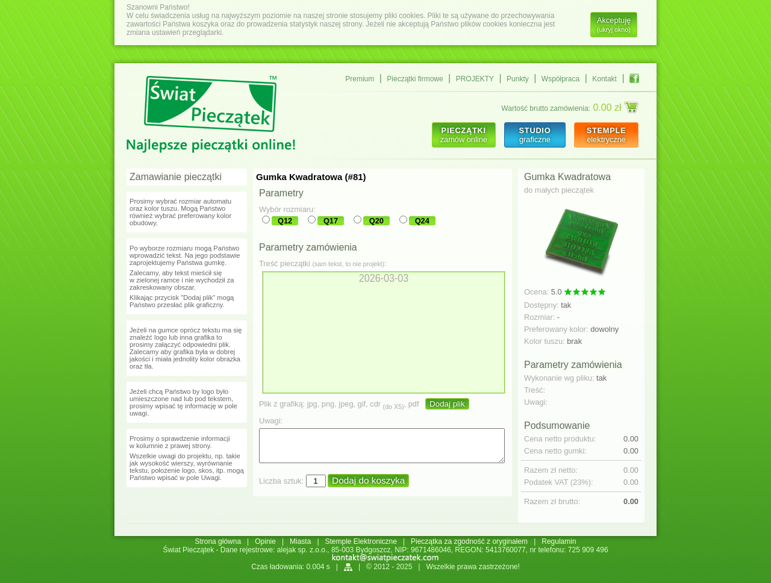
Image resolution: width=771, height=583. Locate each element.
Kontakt (604, 79)
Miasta (300, 541)
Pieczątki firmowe (415, 79)
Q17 (330, 220)
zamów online (463, 135)
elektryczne (606, 135)
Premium (359, 79)
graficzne (535, 135)
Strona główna (218, 541)
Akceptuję (614, 24)
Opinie (265, 541)
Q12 (285, 220)
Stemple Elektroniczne (361, 541)
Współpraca (560, 79)
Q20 (376, 220)
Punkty (518, 79)
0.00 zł (615, 107)
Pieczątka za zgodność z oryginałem (469, 541)
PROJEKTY (475, 79)
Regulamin (559, 541)
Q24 (422, 220)
